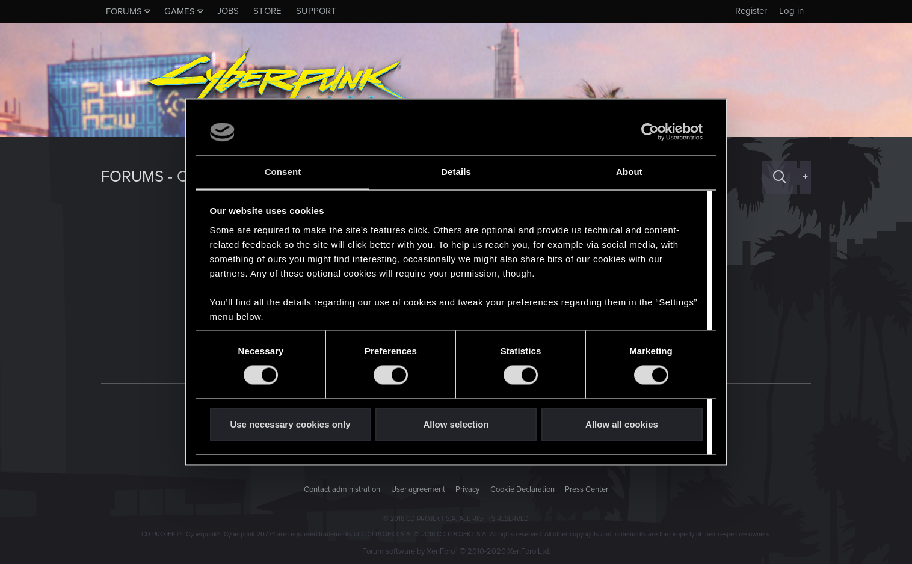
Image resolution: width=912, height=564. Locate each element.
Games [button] (179, 11)
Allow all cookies (621, 424)
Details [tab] (456, 172)
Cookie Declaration (522, 489)
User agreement (418, 489)
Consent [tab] (283, 172)
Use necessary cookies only (290, 424)
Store (267, 10)
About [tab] (629, 172)
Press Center (586, 489)
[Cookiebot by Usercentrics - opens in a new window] (650, 132)
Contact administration (342, 489)
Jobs (228, 10)
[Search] (779, 177)
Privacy (467, 489)
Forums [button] (124, 11)
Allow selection (455, 424)
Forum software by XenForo (456, 551)
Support (316, 10)
